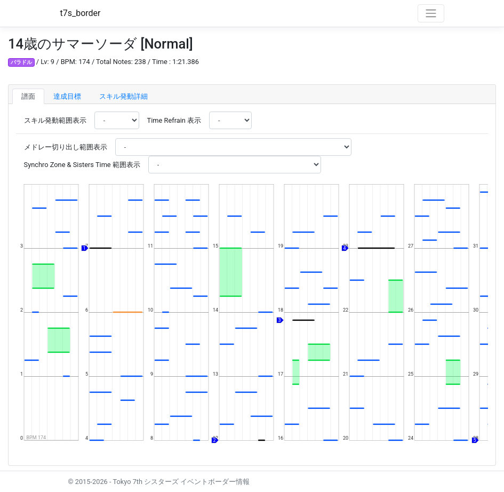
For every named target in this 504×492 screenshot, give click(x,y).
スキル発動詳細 (123, 96)
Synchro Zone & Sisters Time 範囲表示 (82, 165)
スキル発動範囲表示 (55, 120)
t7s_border (80, 13)
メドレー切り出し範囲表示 (65, 147)
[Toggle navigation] (431, 13)
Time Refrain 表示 (174, 120)
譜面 (28, 96)
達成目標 (67, 96)
